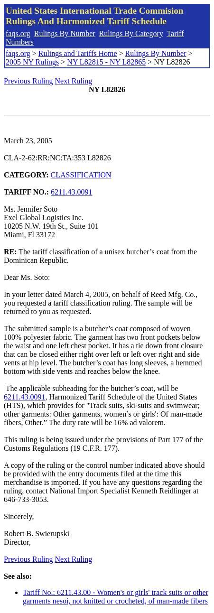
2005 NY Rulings (32, 62)
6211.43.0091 (71, 192)
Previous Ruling (28, 81)
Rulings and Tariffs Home (77, 53)
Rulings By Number (64, 33)
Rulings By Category (131, 33)
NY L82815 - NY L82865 (106, 62)
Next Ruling (74, 81)
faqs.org (18, 33)
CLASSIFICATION (81, 175)
